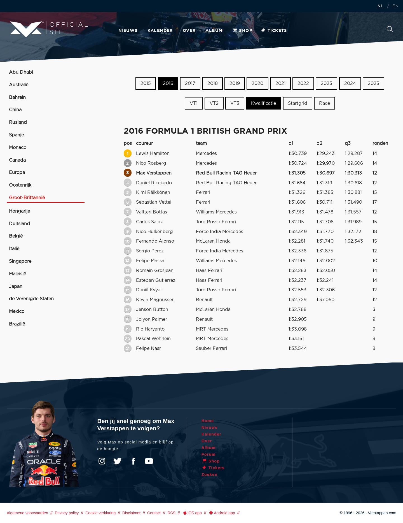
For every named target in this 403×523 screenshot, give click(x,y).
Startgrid (297, 103)
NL (381, 6)
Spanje (16, 135)
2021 (280, 83)
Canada (17, 160)
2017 (190, 83)
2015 (145, 83)
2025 (373, 83)
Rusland (18, 122)
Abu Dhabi (21, 72)
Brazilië (17, 324)
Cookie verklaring (100, 513)
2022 (303, 83)
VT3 (234, 103)
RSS (171, 513)
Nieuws (127, 31)
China (15, 110)
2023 (326, 83)
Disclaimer (131, 513)
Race (324, 103)
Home (208, 421)
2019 (234, 83)
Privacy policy (67, 513)
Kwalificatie (263, 103)
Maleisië (17, 274)
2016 (168, 83)
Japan (15, 286)
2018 (212, 83)
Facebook (133, 461)
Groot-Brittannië (27, 198)
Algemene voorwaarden (27, 513)
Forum (209, 454)
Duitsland (19, 224)
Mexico (16, 311)
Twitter (117, 461)
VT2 (214, 103)
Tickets (274, 31)
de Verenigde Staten (31, 299)
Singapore (20, 261)
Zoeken (390, 29)
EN (395, 6)
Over (189, 31)
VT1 (194, 103)
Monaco (17, 147)
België (16, 236)
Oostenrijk (20, 185)
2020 (257, 83)
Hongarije (19, 211)
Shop (242, 31)
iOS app (192, 513)
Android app (221, 513)
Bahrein (17, 97)
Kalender (160, 31)
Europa (17, 172)
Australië (18, 85)
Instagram (101, 461)
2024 (350, 83)
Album (213, 31)
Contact (154, 513)
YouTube (148, 461)
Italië (14, 249)
